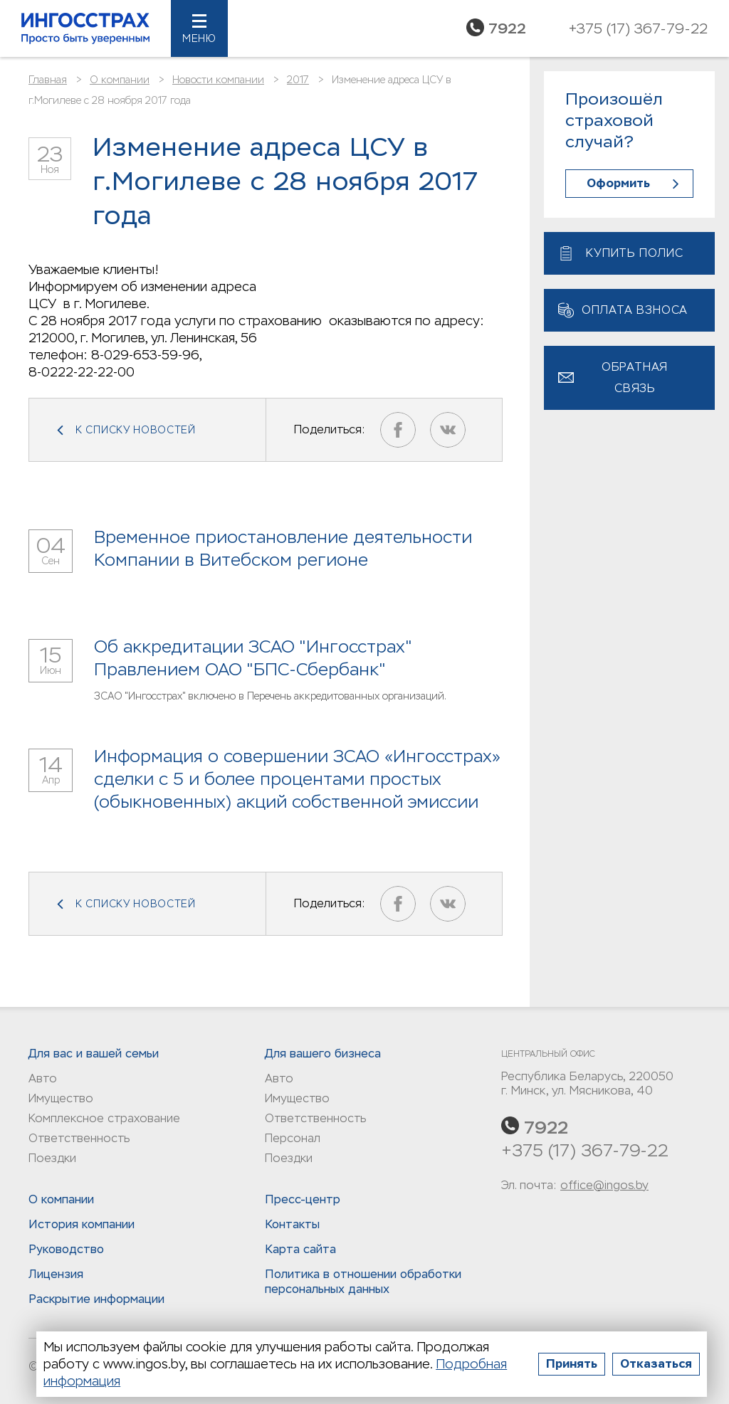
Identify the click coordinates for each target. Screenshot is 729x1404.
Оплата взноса (635, 309)
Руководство (66, 1249)
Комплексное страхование (104, 1118)
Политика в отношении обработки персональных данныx (363, 1282)
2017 (298, 79)
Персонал (292, 1138)
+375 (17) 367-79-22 (584, 1150)
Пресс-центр (302, 1199)
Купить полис (634, 253)
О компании (120, 79)
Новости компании (218, 79)
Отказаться (656, 1363)
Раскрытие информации (96, 1299)
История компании (81, 1224)
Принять (571, 1363)
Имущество (60, 1098)
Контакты (292, 1224)
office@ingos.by (604, 1185)
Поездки (52, 1158)
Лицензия (55, 1274)
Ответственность (79, 1138)
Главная (47, 79)
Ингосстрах (85, 28)
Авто (42, 1078)
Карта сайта (300, 1249)
